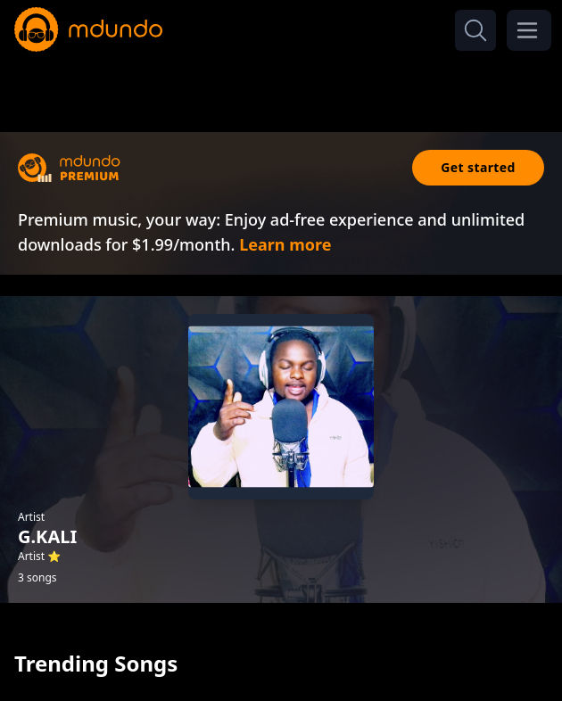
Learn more (285, 244)
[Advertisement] (281, 87)
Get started (478, 167)
